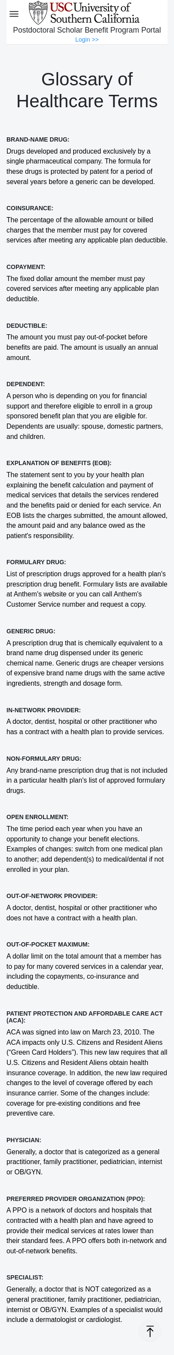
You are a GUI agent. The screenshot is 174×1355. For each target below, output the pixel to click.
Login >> (87, 39)
